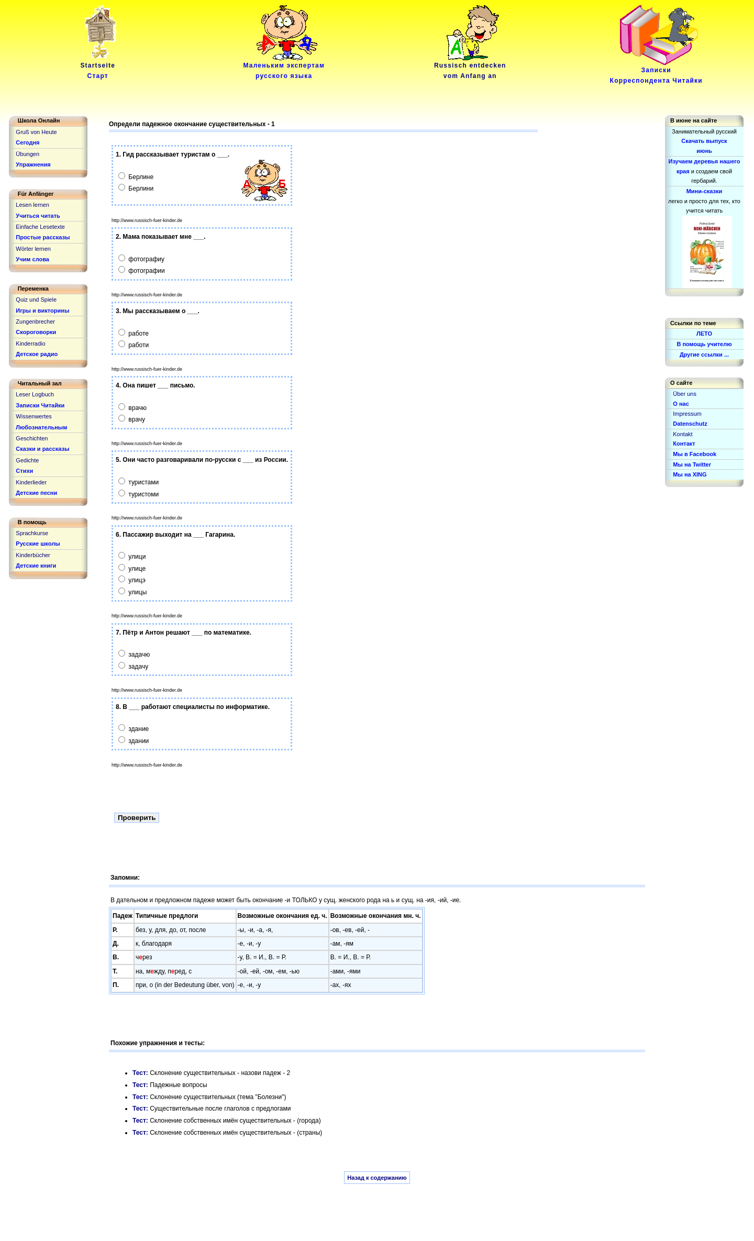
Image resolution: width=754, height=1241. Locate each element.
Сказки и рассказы (42, 449)
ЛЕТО (704, 333)
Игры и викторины (42, 310)
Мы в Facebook (694, 454)
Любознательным (41, 427)
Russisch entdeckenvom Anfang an (470, 67)
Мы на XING (689, 474)
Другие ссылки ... (704, 354)
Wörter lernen (33, 249)
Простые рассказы (43, 237)
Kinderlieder (31, 482)
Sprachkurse (32, 533)
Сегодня (27, 142)
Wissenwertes (33, 416)
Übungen (27, 154)
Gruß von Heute (36, 132)
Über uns (684, 394)
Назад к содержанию (376, 1177)
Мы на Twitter (692, 464)
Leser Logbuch (35, 394)
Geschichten (32, 438)
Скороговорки (36, 332)
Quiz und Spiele (36, 299)
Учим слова (32, 259)
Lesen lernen (32, 205)
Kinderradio (30, 343)
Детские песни (36, 493)
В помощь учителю (704, 344)
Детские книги (36, 565)
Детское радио (37, 354)
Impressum (687, 414)
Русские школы (38, 543)
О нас (681, 404)
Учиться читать (38, 216)
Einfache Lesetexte (40, 227)
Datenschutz (690, 423)
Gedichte (27, 460)
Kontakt (682, 434)
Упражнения (33, 164)
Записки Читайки (40, 405)
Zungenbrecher (35, 321)
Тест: (141, 1073)
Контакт (684, 443)
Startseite (99, 67)
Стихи (24, 471)
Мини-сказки (704, 191)
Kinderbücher (33, 555)
